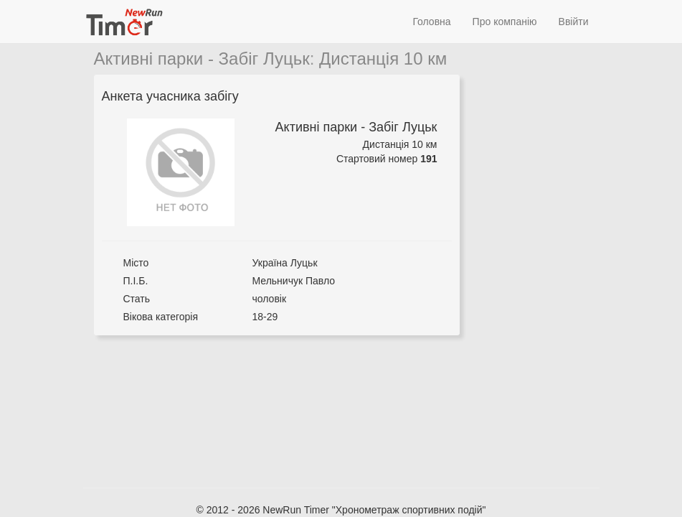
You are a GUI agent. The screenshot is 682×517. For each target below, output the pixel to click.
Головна (431, 21)
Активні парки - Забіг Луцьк (202, 58)
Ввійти (574, 21)
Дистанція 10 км (383, 58)
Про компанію (505, 21)
